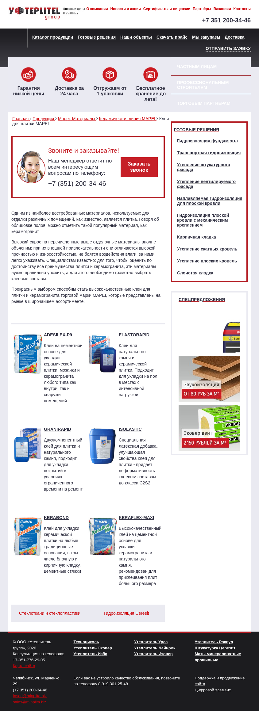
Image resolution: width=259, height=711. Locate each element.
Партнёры (202, 9)
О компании (97, 9)
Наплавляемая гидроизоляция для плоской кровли (209, 201)
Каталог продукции (52, 37)
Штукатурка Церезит (215, 648)
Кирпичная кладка (196, 237)
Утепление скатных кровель (207, 249)
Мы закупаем (206, 37)
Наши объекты (136, 37)
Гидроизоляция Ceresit (126, 613)
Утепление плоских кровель (207, 260)
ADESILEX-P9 (58, 334)
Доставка (234, 37)
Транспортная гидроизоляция (209, 152)
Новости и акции (125, 9)
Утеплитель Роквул (214, 642)
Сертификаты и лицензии (167, 9)
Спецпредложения (202, 299)
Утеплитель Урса (151, 642)
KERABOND (56, 517)
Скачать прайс (172, 37)
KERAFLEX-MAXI (136, 517)
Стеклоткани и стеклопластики (49, 613)
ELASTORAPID (134, 334)
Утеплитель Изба (90, 654)
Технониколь (86, 642)
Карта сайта (24, 665)
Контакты (242, 9)
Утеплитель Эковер (93, 648)
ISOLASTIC (130, 429)
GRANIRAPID (57, 429)
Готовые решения (97, 37)
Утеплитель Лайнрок (154, 648)
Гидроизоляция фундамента (207, 140)
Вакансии (222, 9)
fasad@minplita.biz (30, 696)
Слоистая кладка (195, 272)
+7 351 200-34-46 (226, 20)
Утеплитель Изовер (153, 654)
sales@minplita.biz (29, 702)
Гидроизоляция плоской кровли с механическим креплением (203, 220)
